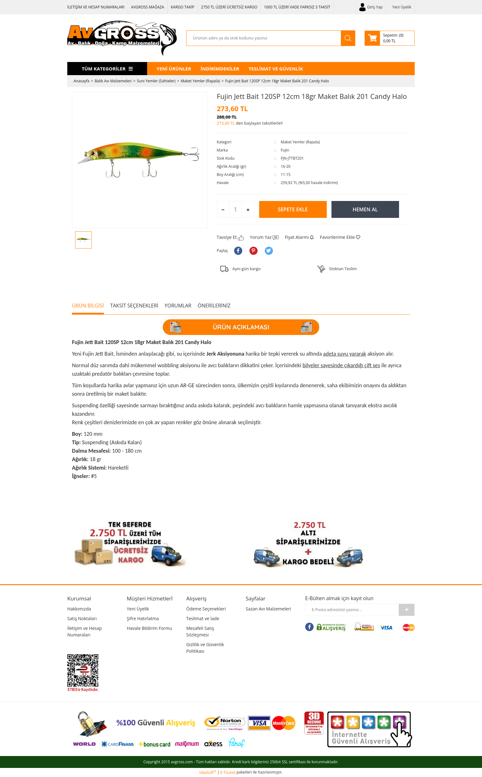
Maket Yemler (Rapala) (300, 142)
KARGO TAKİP (182, 7)
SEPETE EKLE (293, 209)
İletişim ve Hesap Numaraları (84, 631)
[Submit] (406, 610)
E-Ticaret (228, 772)
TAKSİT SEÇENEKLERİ (134, 305)
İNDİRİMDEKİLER (220, 68)
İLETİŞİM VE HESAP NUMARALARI (96, 7)
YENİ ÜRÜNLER (173, 68)
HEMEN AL (365, 209)
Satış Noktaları (82, 618)
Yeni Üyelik (401, 7)
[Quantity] (235, 209)
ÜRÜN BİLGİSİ (88, 305)
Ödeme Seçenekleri (206, 609)
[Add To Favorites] (340, 237)
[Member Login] (371, 7)
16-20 (285, 166)
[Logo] (122, 38)
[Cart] (390, 38)
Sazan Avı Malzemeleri (268, 609)
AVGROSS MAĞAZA (147, 7)
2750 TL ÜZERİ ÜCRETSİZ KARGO (229, 7)
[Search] (264, 38)
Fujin (285, 150)
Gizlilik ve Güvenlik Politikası (205, 647)
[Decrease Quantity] (223, 209)
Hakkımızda (79, 609)
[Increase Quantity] (248, 209)
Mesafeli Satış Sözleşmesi (200, 631)
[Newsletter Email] (352, 610)
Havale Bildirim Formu (149, 628)
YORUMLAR (178, 305)
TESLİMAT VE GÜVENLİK (276, 68)
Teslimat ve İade (202, 618)
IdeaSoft (207, 772)
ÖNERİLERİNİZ (213, 305)
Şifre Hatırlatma (143, 618)
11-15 (285, 174)
